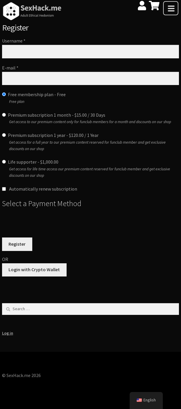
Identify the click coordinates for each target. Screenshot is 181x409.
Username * (14, 41)
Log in (7, 333)
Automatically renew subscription (39, 189)
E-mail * (10, 68)
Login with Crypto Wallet (34, 269)
